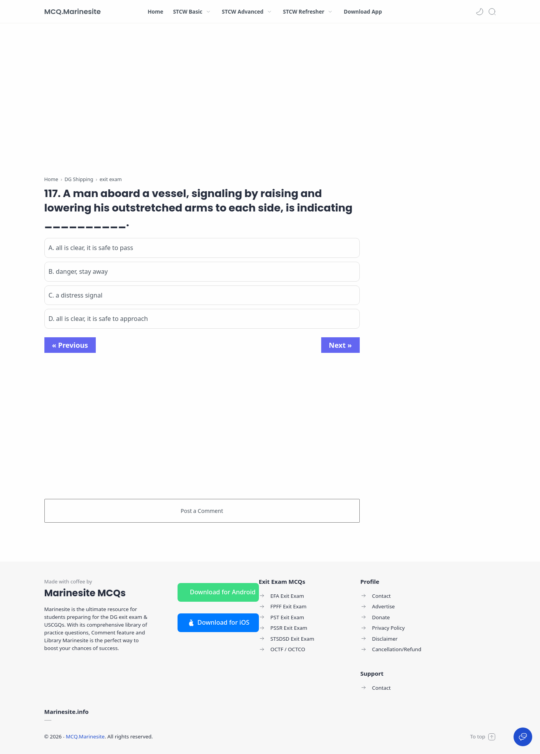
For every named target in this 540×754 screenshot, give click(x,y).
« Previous (70, 345)
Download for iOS (218, 622)
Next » (340, 345)
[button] (480, 12)
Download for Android (223, 592)
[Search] (492, 12)
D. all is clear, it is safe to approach (98, 318)
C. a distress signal (76, 295)
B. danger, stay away (78, 271)
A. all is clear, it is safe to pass (91, 247)
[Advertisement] (202, 101)
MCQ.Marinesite (72, 11)
